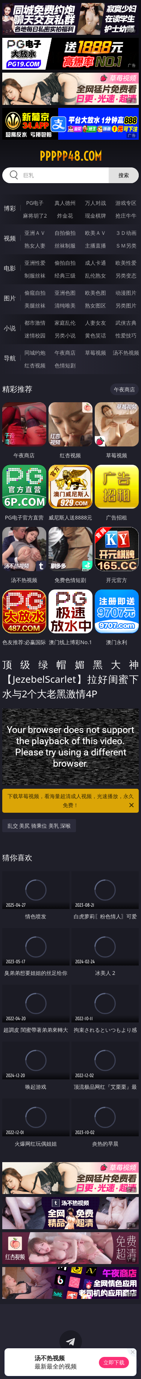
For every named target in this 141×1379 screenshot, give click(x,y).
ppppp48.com (70, 156)
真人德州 (65, 202)
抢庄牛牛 (125, 215)
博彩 (10, 208)
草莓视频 (95, 352)
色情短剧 (65, 365)
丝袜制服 (65, 245)
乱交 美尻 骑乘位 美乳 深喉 (39, 825)
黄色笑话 (95, 335)
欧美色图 (95, 292)
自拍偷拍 (65, 232)
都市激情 (34, 322)
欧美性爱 (125, 262)
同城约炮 (34, 352)
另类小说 (65, 335)
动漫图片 (125, 292)
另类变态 (125, 275)
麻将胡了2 (35, 215)
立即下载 (113, 1362)
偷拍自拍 (65, 262)
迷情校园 (34, 335)
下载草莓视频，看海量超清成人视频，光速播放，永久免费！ (71, 801)
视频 (10, 238)
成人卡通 (95, 262)
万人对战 (95, 202)
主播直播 (95, 245)
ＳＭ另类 (125, 245)
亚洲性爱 (34, 262)
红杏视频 (34, 365)
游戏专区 (125, 202)
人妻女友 (95, 322)
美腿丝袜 (34, 305)
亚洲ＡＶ (34, 232)
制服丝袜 (34, 275)
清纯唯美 (65, 305)
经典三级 (65, 275)
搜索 (123, 175)
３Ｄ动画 (125, 232)
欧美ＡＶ (95, 232)
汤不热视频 (126, 352)
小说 (10, 328)
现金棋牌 (95, 215)
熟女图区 (95, 305)
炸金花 (65, 215)
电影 (10, 268)
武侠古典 (125, 322)
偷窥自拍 (34, 292)
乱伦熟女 (95, 275)
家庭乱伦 (65, 322)
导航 (10, 358)
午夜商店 (65, 352)
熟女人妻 (34, 245)
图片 (10, 298)
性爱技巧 (125, 335)
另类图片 (125, 305)
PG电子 (35, 202)
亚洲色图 (65, 292)
